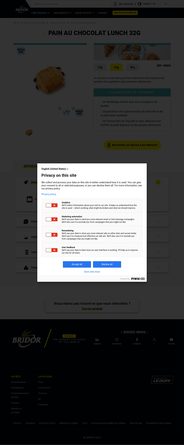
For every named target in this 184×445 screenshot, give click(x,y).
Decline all (107, 264)
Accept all (77, 264)
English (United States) (55, 168)
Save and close (92, 271)
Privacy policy (48, 194)
